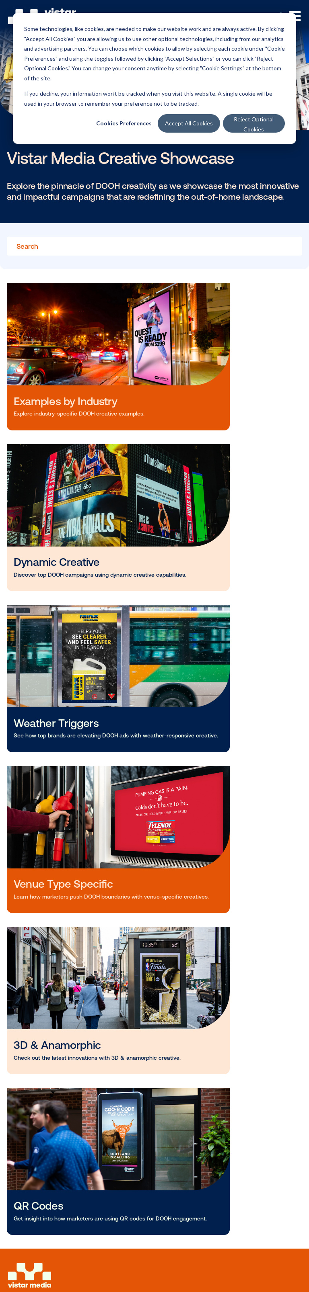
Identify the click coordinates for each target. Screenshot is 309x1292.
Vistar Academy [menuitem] (40, 986)
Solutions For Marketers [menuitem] (51, 865)
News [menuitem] (24, 972)
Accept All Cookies (189, 123)
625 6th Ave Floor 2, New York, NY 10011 (60, 1181)
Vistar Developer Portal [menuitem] (51, 1120)
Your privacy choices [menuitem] (40, 1275)
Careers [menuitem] (27, 1046)
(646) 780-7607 (123, 1181)
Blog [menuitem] (23, 958)
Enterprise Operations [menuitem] (49, 925)
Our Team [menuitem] (30, 1032)
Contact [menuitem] (28, 1060)
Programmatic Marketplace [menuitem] (57, 912)
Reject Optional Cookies (254, 124)
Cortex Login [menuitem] (35, 1106)
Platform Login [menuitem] (38, 1092)
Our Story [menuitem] (30, 1019)
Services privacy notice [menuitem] (43, 1234)
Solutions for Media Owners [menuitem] (57, 879)
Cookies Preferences (124, 123)
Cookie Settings (34, 1201)
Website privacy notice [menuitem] (42, 1216)
